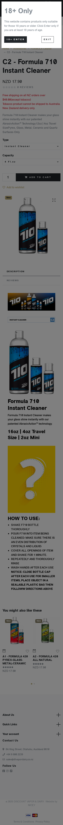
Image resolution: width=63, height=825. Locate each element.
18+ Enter (15, 39)
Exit (48, 39)
